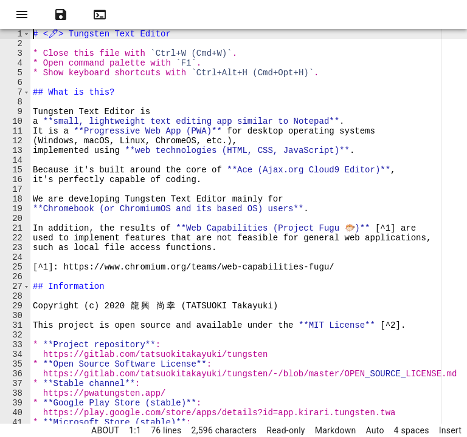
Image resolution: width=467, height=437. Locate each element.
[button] (26, 35)
